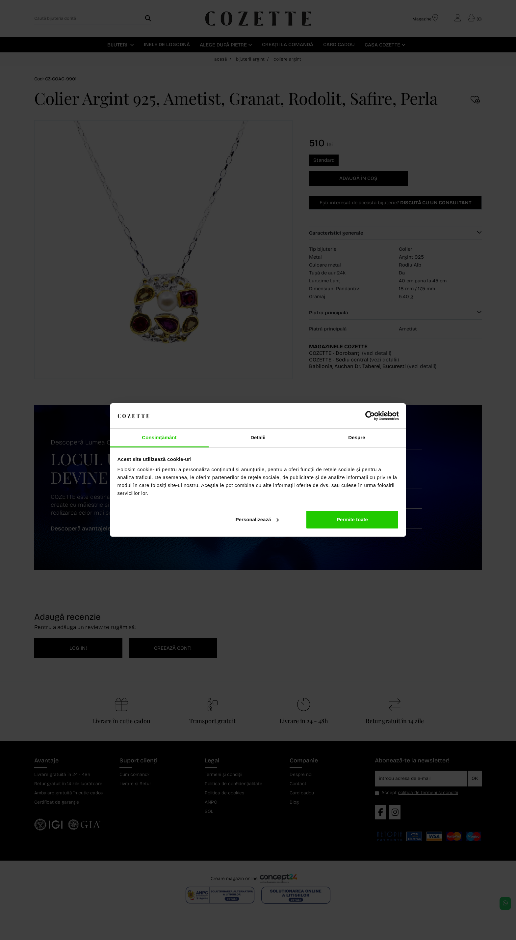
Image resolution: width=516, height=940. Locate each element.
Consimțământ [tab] (159, 437)
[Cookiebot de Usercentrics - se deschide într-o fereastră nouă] (370, 416)
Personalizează (257, 519)
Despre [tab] (356, 437)
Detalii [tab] (258, 437)
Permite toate (352, 519)
